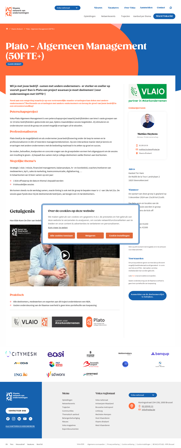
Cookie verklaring (128, 444)
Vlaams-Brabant (102, 421)
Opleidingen (90, 16)
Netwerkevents (108, 16)
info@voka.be (146, 409)
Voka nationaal (101, 400)
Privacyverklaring (113, 444)
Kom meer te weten (58, 227)
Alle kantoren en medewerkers (20, 426)
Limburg (99, 411)
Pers (11, 444)
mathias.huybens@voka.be (148, 149)
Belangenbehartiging (71, 418)
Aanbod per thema (142, 16)
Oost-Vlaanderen (102, 418)
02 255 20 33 (142, 145)
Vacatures (113, 8)
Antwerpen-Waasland (104, 403)
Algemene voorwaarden (96, 444)
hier (133, 276)
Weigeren (90, 235)
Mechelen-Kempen (103, 414)
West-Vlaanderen (102, 425)
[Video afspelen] (65, 255)
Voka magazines (69, 425)
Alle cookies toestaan (61, 235)
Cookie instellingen (143, 444)
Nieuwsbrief (20, 444)
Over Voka (129, 8)
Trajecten (125, 16)
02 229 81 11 (145, 406)
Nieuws (98, 8)
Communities (68, 411)
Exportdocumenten (70, 429)
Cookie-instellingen (119, 235)
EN (7, 444)
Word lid (40, 444)
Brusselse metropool (104, 407)
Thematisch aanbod (70, 414)
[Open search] (172, 8)
